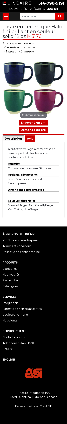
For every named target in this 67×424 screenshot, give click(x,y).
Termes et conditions (17, 246)
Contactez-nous (14, 337)
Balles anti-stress (26, 406)
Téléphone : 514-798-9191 (20, 343)
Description (13, 138)
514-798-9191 (51, 3)
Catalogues (10, 286)
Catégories (10, 268)
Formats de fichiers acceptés (22, 308)
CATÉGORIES (37, 8)
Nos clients (10, 320)
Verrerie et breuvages (20, 47)
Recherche (10, 280)
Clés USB (46, 406)
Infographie (10, 303)
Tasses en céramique (19, 51)
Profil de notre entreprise (20, 240)
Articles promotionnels (18, 43)
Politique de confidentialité (21, 252)
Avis (30, 138)
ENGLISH (52, 8)
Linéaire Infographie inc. (33, 393)
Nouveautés (11, 274)
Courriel (8, 349)
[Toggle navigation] (6, 16)
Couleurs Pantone (15, 314)
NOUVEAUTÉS (18, 8)
